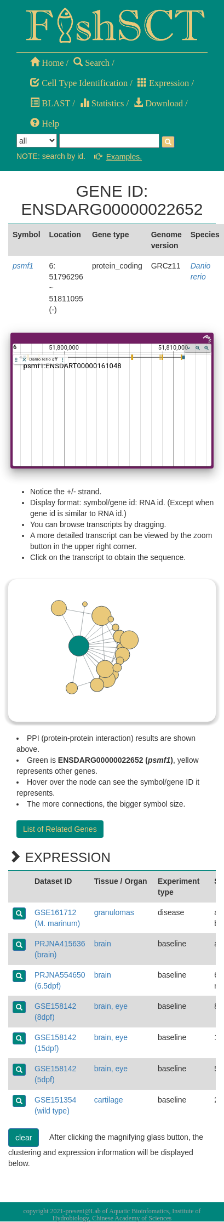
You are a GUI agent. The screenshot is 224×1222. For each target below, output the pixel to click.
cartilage (108, 1099)
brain (102, 943)
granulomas (114, 912)
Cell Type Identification (79, 83)
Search (91, 63)
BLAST (50, 103)
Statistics (102, 103)
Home (47, 63)
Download (158, 103)
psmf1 (23, 265)
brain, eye (111, 1006)
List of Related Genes (60, 829)
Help (44, 123)
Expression (163, 83)
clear (23, 1137)
